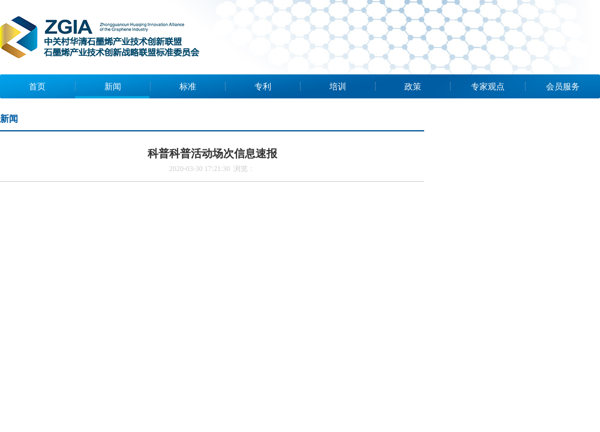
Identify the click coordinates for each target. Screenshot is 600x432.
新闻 (112, 86)
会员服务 (563, 86)
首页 (37, 86)
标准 (187, 86)
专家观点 (488, 86)
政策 (412, 86)
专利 (262, 86)
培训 (337, 86)
